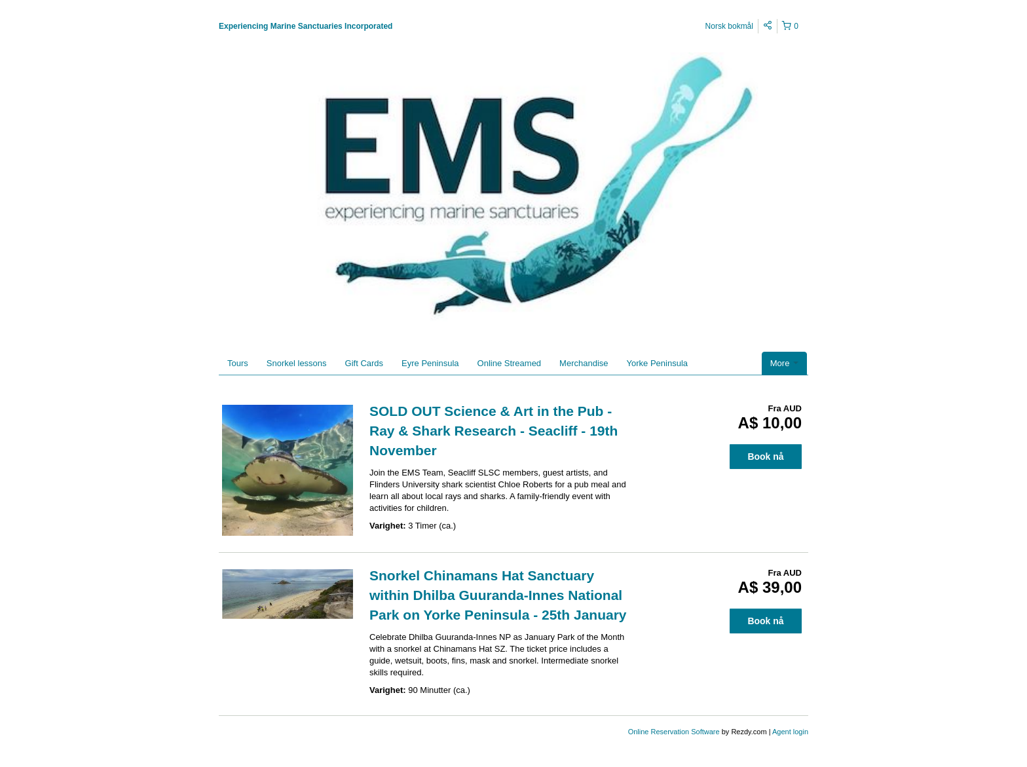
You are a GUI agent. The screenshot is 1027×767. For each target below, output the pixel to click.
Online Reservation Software (674, 732)
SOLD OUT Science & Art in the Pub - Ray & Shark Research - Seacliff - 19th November (493, 430)
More (784, 363)
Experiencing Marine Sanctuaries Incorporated (305, 26)
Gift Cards (364, 363)
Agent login (790, 732)
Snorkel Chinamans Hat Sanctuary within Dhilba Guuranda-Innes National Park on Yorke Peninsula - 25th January (498, 595)
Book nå (765, 456)
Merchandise (583, 363)
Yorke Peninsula (657, 363)
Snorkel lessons (297, 363)
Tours (237, 363)
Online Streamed (509, 363)
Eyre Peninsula (429, 363)
